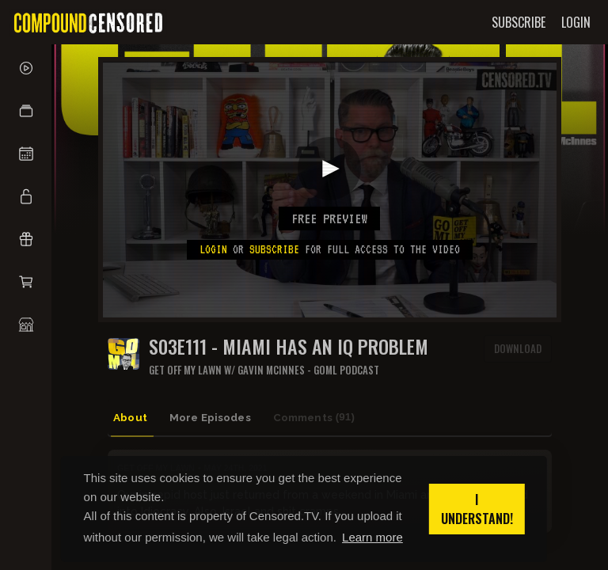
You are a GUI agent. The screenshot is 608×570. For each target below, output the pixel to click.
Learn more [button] (372, 537)
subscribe (274, 249)
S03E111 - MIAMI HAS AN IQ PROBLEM (288, 346)
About (134, 416)
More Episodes (217, 416)
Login (213, 249)
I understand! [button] (477, 509)
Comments (327, 416)
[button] (26, 110)
